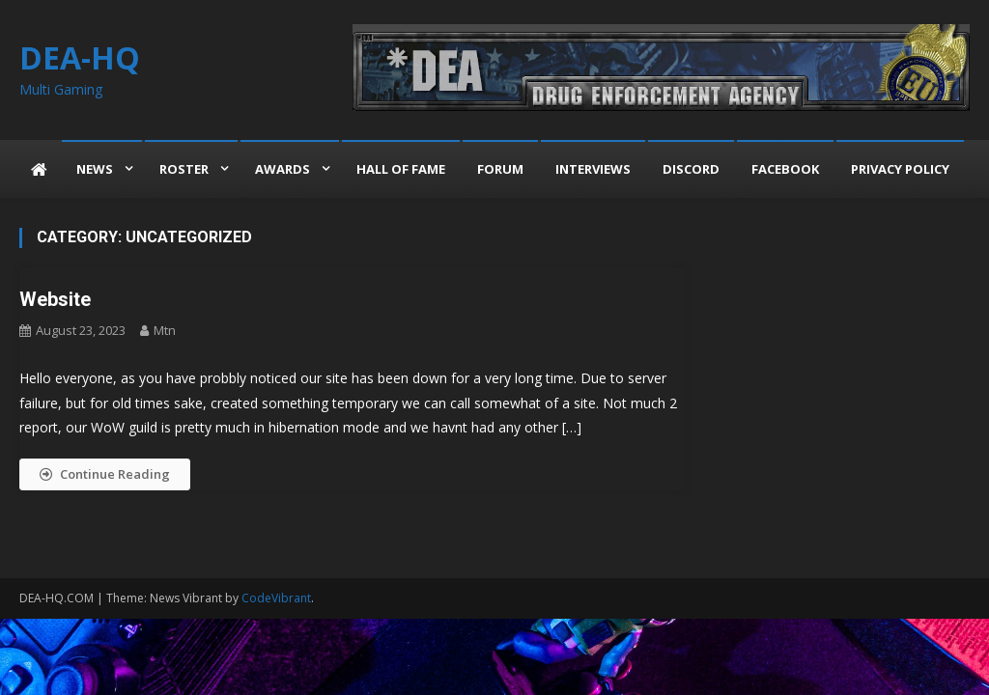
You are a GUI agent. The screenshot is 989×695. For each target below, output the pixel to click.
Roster (184, 169)
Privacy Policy (900, 169)
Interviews (593, 169)
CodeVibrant (276, 598)
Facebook (785, 169)
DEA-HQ (79, 57)
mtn (165, 330)
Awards (282, 169)
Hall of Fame (400, 169)
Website (55, 299)
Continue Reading (105, 474)
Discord (691, 169)
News (94, 169)
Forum (500, 169)
